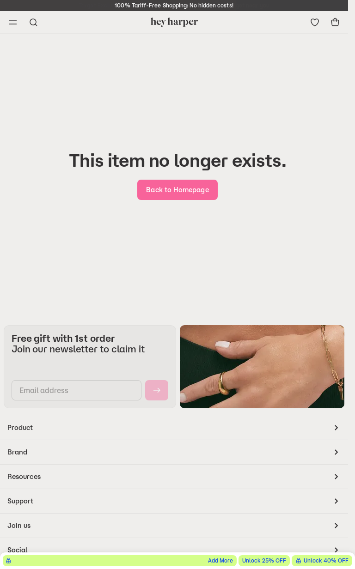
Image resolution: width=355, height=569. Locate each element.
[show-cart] (335, 22)
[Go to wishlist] (314, 22)
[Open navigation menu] (12, 22)
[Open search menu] (33, 22)
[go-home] (177, 190)
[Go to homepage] (174, 22)
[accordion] (174, 428)
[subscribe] (156, 390)
